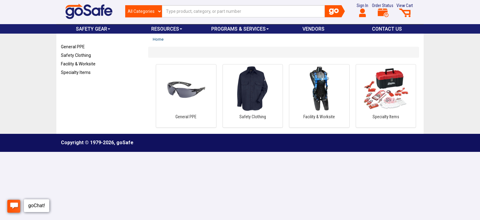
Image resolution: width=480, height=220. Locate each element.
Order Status (382, 10)
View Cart (404, 10)
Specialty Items (76, 72)
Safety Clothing (76, 55)
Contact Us (387, 29)
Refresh (73, 86)
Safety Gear (93, 29)
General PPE (73, 46)
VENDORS (313, 29)
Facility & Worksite (78, 63)
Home (158, 39)
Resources (166, 29)
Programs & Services (240, 29)
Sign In (362, 10)
